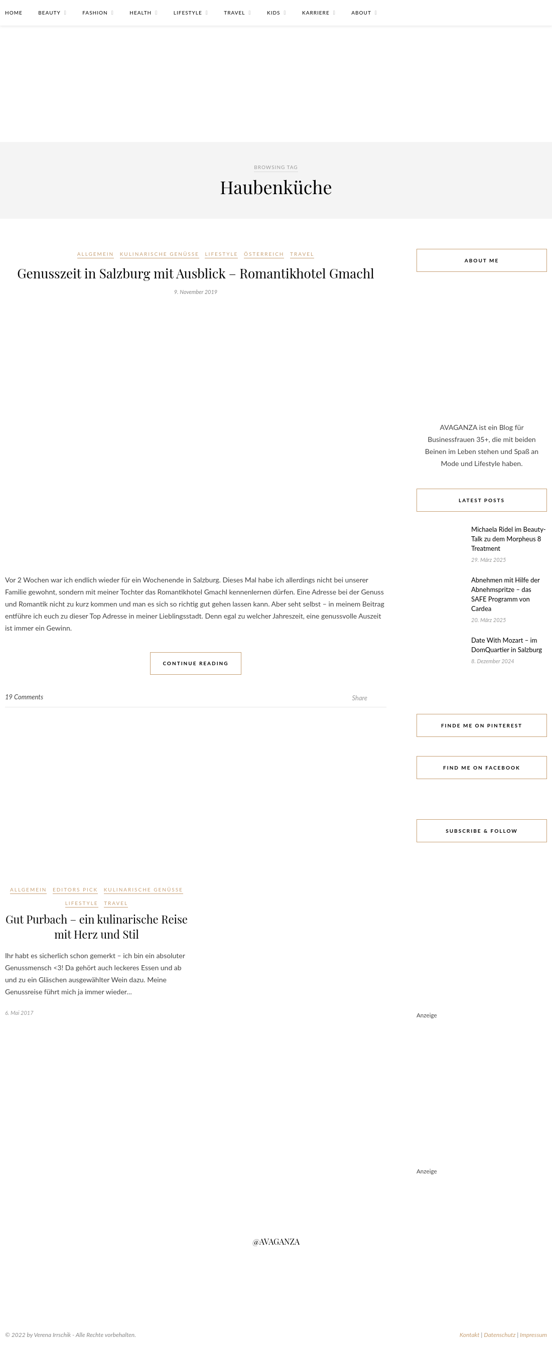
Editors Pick (75, 889)
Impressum (533, 1334)
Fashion (94, 13)
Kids (273, 13)
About (361, 13)
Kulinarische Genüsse (159, 254)
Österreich (264, 254)
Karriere (316, 13)
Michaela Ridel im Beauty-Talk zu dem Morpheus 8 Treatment (508, 538)
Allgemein (95, 254)
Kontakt (470, 1334)
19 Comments (24, 697)
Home (14, 13)
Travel (234, 13)
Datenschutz (499, 1334)
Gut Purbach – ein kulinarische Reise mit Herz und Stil (97, 927)
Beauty (49, 13)
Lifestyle (188, 13)
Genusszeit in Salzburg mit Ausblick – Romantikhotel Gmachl (195, 273)
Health (140, 13)
